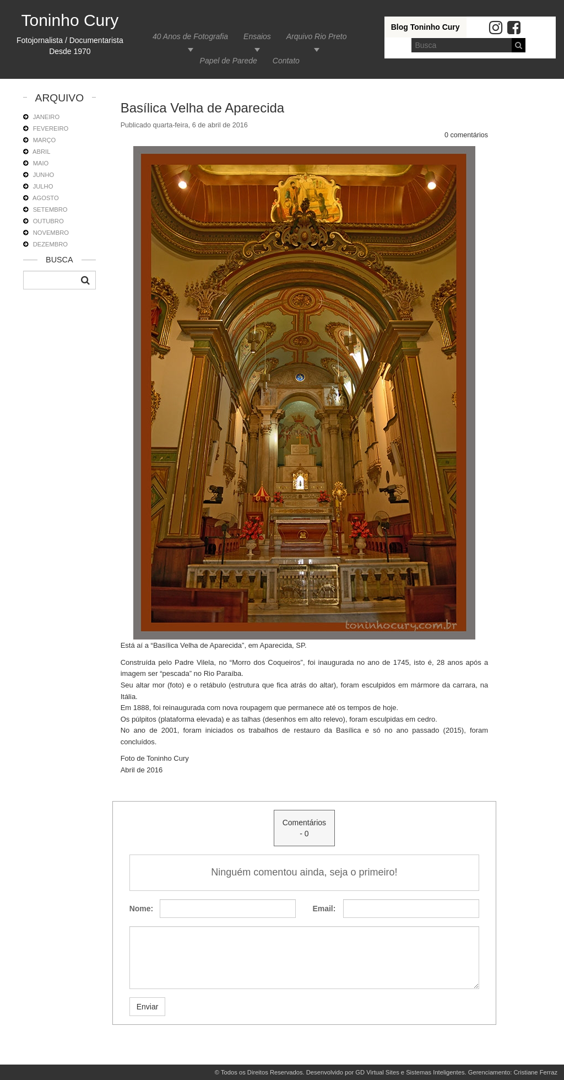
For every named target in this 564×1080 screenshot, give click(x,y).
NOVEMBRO (51, 232)
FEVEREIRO (51, 128)
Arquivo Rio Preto (316, 36)
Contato (286, 60)
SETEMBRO (50, 209)
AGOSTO (45, 198)
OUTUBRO (48, 221)
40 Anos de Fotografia (190, 36)
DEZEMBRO (50, 244)
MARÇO (44, 140)
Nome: (140, 908)
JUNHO (44, 174)
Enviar (148, 1006)
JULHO (43, 186)
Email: (323, 908)
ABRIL (41, 151)
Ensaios (257, 36)
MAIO (41, 163)
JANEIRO (46, 117)
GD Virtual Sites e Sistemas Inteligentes (409, 1072)
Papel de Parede (228, 60)
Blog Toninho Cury (425, 27)
